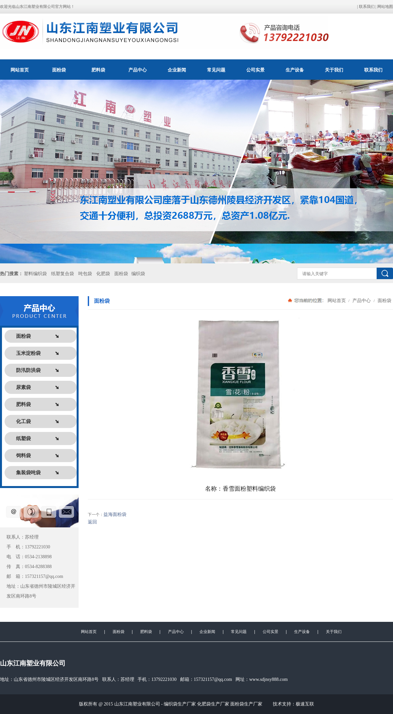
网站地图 (385, 6)
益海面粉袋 (114, 514)
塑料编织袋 (35, 273)
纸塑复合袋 (62, 273)
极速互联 (305, 704)
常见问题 (216, 69)
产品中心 (137, 69)
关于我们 (334, 69)
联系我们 (367, 6)
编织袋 (138, 273)
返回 (92, 522)
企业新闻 (177, 69)
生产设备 (295, 69)
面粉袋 (59, 69)
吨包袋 (85, 273)
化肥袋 (103, 273)
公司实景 (255, 69)
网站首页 (19, 69)
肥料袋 (98, 69)
